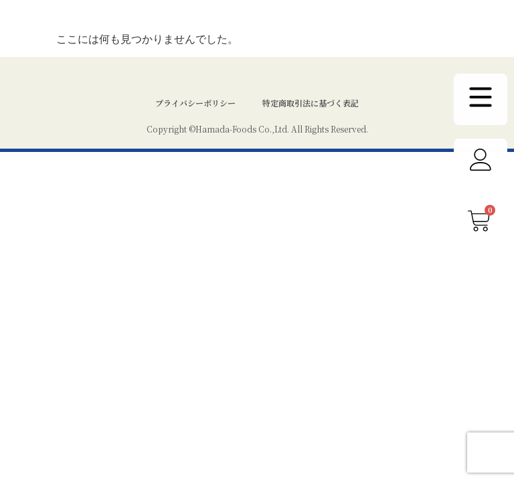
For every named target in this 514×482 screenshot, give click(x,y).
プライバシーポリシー (195, 129)
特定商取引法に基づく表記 (310, 129)
